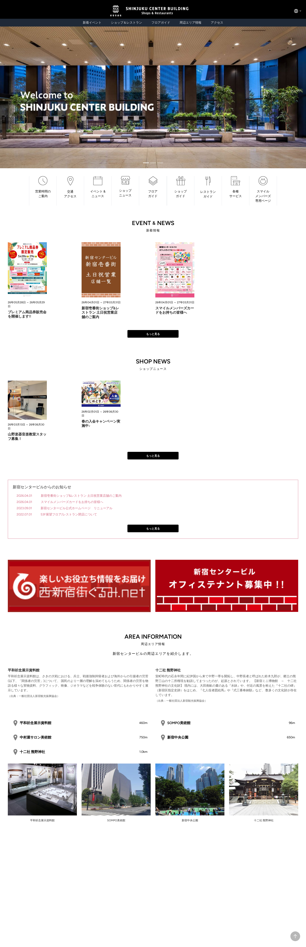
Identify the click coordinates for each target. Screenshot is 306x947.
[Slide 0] (146, 163)
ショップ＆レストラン (126, 22)
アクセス (217, 22)
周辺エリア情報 (190, 22)
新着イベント (92, 22)
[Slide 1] (153, 163)
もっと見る (153, 334)
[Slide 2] (160, 163)
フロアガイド (160, 22)
